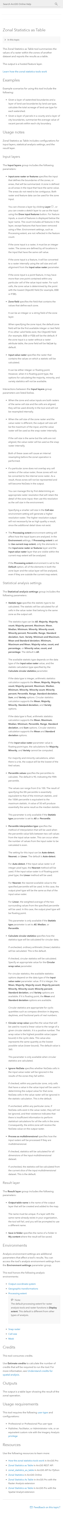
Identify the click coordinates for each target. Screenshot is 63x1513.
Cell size (12, 1334)
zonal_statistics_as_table (21, 1470)
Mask (11, 1338)
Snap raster (14, 1329)
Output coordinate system (22, 1284)
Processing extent (17, 1293)
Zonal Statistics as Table (20, 1465)
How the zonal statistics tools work (26, 1460)
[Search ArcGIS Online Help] (29, 4)
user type (43, 1412)
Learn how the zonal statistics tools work (25, 71)
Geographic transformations (23, 1288)
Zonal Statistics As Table (20, 1479)
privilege (13, 1436)
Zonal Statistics (16, 1474)
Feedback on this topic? (47, 1507)
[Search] (56, 4)
